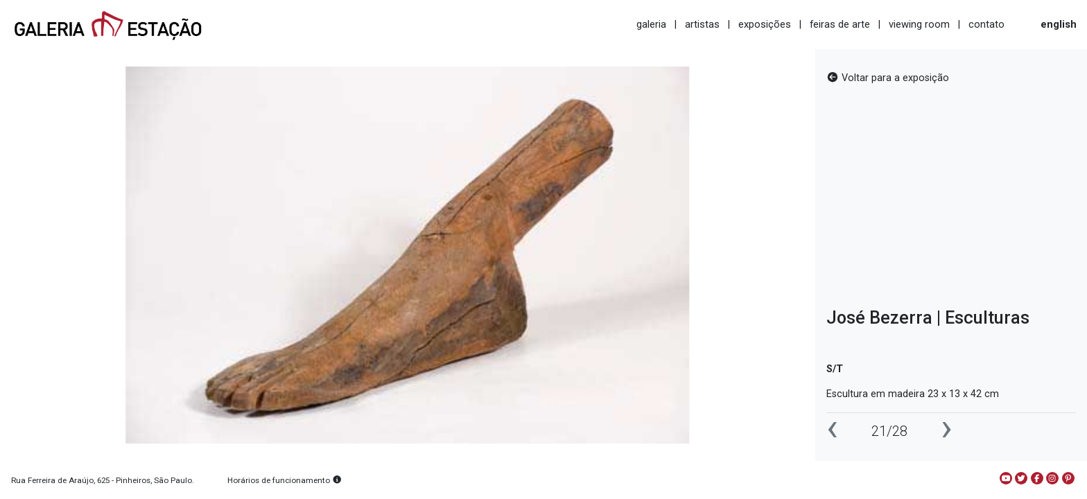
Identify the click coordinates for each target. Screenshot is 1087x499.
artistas (702, 24)
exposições (764, 24)
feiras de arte (840, 24)
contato (986, 24)
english (1059, 24)
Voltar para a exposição (887, 78)
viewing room (919, 24)
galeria (651, 24)
